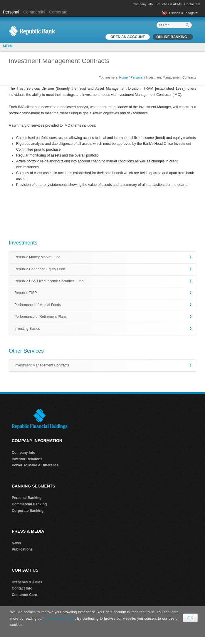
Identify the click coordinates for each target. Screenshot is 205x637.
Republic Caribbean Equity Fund (39, 269)
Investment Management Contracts (41, 365)
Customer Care (24, 595)
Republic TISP (25, 293)
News (16, 543)
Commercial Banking (29, 504)
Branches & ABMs (169, 4)
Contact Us (192, 4)
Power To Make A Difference (35, 465)
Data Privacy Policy (59, 618)
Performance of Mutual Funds (37, 305)
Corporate (58, 12)
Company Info (143, 4)
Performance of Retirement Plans (40, 317)
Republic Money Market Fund (37, 257)
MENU (8, 46)
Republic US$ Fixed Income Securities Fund (48, 281)
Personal (11, 12)
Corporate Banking (27, 511)
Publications (22, 549)
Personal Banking (26, 498)
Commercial (34, 12)
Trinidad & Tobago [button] (183, 13)
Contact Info (22, 588)
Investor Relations (27, 459)
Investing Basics (27, 329)
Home (123, 77)
